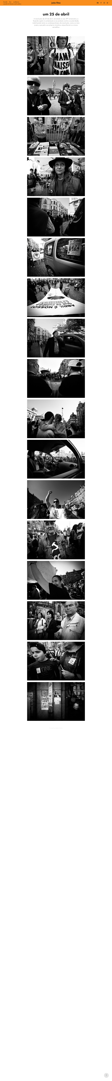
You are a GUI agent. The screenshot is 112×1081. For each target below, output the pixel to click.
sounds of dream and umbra (12, 4)
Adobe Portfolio (59, 728)
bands (5, 2)
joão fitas (56, 2)
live (10, 2)
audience (16, 2)
